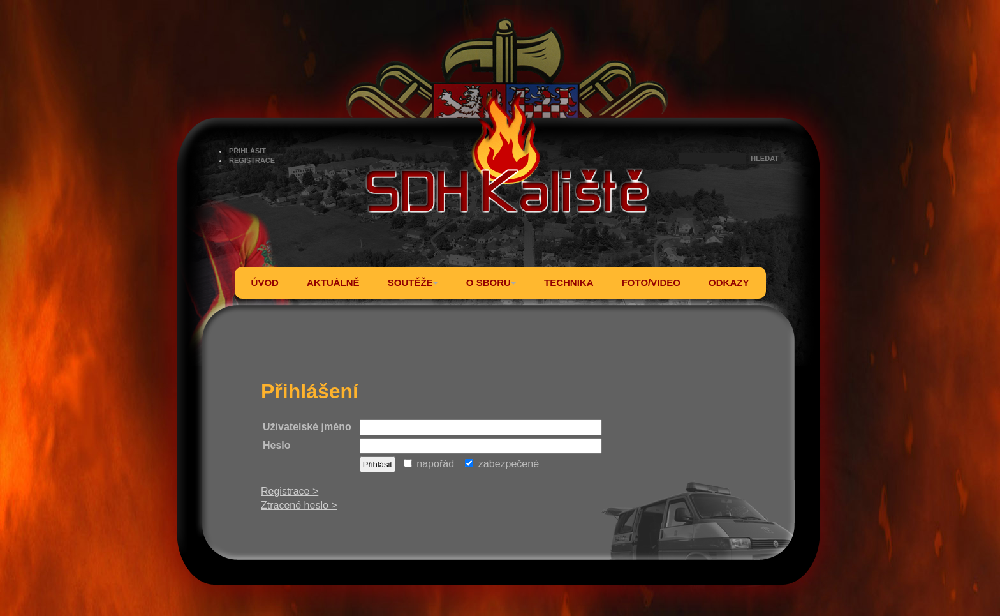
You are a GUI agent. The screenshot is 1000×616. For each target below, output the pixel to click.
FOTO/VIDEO (651, 282)
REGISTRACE (252, 160)
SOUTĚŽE (413, 282)
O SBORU (491, 282)
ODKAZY (729, 282)
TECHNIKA (569, 282)
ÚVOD (265, 282)
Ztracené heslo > (299, 505)
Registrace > (289, 491)
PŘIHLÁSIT (247, 150)
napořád (429, 463)
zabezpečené (502, 463)
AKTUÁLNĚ (333, 282)
